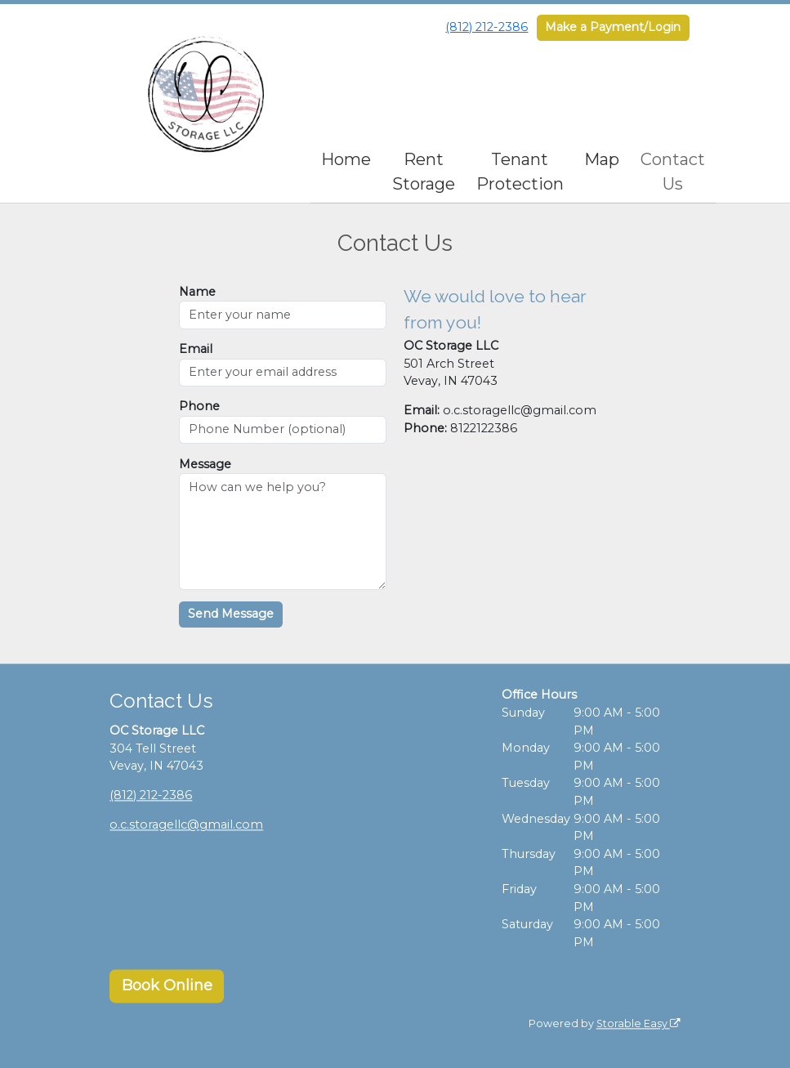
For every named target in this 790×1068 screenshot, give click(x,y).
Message (205, 464)
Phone (199, 406)
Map (601, 159)
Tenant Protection (520, 172)
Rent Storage (423, 172)
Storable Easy (638, 1023)
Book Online (167, 986)
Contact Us (672, 172)
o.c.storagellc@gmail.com (186, 825)
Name (197, 291)
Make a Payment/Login (613, 27)
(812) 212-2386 (486, 27)
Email (195, 349)
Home (346, 159)
